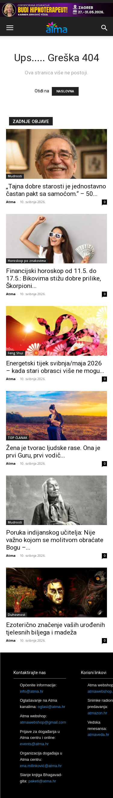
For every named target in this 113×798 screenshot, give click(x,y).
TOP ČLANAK (17, 438)
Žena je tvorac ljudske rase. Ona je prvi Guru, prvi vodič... (53, 451)
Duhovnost (16, 615)
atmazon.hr (97, 713)
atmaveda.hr (98, 734)
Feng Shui (15, 353)
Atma (11, 202)
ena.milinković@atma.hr (41, 766)
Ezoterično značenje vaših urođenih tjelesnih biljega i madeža (55, 628)
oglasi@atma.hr (51, 706)
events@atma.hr (34, 744)
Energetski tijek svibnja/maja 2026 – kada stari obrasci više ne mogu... (55, 367)
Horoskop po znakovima (27, 261)
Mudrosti (15, 176)
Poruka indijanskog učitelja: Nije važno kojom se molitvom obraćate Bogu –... (54, 540)
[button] (9, 28)
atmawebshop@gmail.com (43, 722)
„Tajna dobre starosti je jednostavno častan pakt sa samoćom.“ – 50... (56, 190)
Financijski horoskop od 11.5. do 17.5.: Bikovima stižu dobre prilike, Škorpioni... (53, 278)
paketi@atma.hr (42, 781)
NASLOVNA (65, 91)
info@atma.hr (31, 691)
